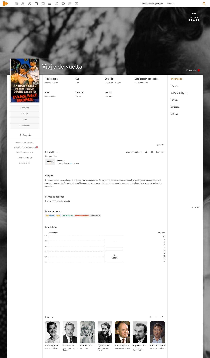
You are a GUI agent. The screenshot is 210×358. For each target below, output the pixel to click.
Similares (175, 107)
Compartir (25, 135)
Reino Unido (50, 96)
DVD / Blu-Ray (179, 93)
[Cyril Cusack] (106, 336)
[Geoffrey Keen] (124, 336)
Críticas (174, 114)
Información (176, 79)
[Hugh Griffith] (141, 336)
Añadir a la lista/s (25, 158)
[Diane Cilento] (89, 336)
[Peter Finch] (71, 336)
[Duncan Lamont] (159, 336)
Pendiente (25, 108)
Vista (25, 120)
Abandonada (24, 126)
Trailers (174, 86)
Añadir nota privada (25, 153)
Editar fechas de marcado (26, 147)
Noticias (174, 100)
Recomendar (24, 163)
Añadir (67, 201)
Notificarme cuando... (25, 142)
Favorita (24, 114)
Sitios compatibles (133, 152)
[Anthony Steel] (54, 336)
